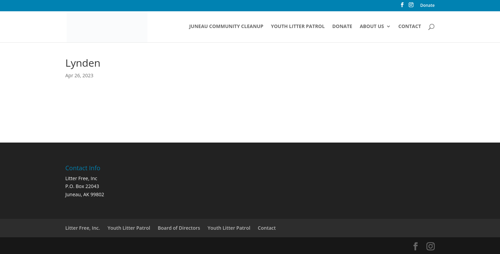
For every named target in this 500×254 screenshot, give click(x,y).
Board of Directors (179, 228)
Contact (409, 26)
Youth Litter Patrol (298, 26)
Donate (427, 5)
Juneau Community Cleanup (226, 26)
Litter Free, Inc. (82, 228)
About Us (372, 26)
